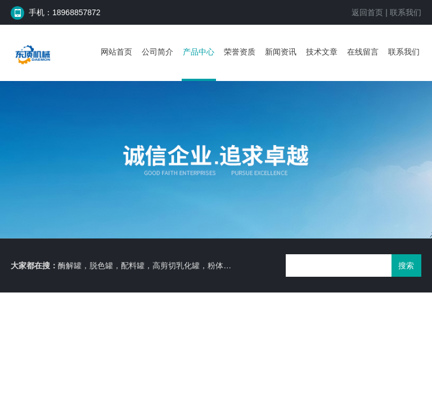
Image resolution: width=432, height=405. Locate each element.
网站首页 (116, 51)
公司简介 (157, 51)
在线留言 (363, 51)
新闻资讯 (280, 51)
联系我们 (405, 12)
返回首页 (367, 12)
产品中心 (198, 51)
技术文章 (322, 51)
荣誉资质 (239, 51)
